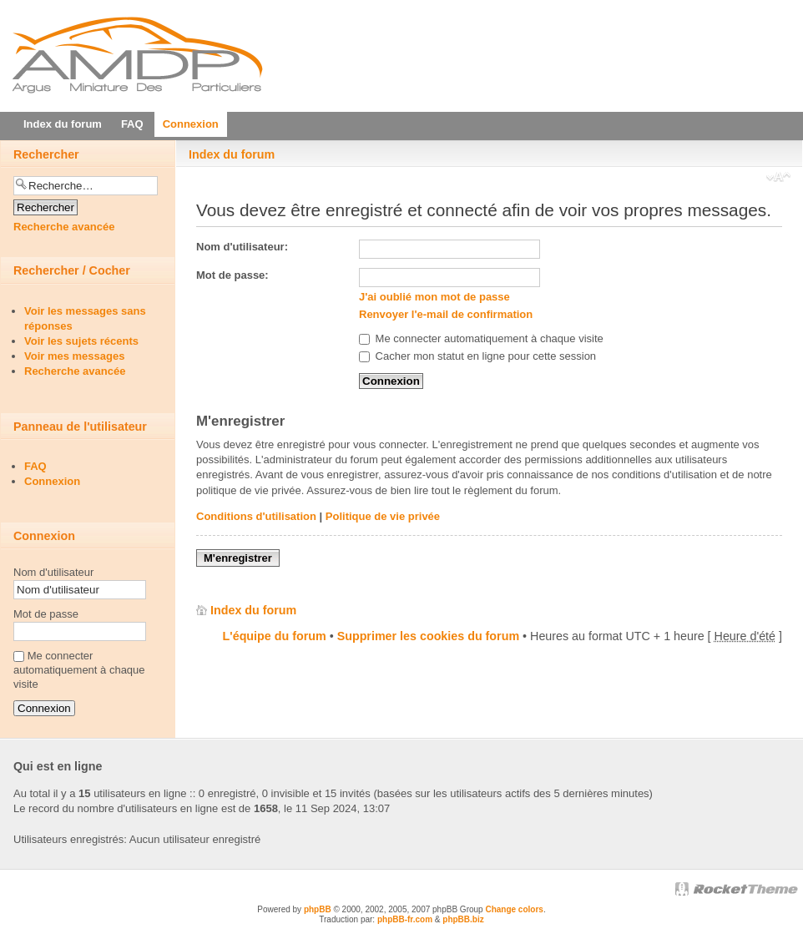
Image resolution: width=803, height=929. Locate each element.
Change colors (514, 909)
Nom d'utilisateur (53, 572)
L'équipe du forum (274, 636)
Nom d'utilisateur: (242, 246)
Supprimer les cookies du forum (428, 636)
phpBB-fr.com (404, 919)
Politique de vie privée (383, 516)
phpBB (317, 909)
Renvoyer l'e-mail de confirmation (446, 314)
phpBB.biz (462, 919)
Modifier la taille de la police (778, 178)
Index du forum (232, 154)
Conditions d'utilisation (256, 516)
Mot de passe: (232, 275)
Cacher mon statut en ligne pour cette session (477, 356)
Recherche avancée (63, 226)
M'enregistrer (238, 558)
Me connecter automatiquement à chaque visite (481, 338)
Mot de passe (45, 614)
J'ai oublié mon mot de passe (434, 296)
